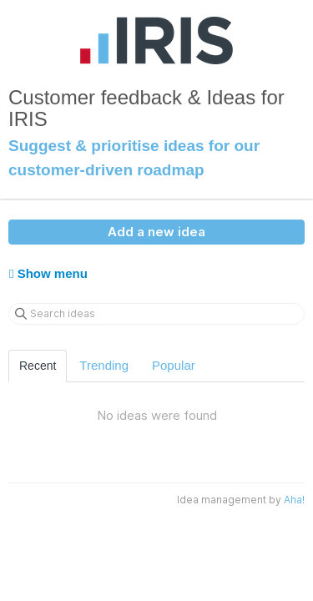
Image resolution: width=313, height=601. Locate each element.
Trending (104, 365)
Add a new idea (156, 232)
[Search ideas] (156, 314)
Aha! (294, 499)
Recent (37, 365)
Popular (173, 365)
